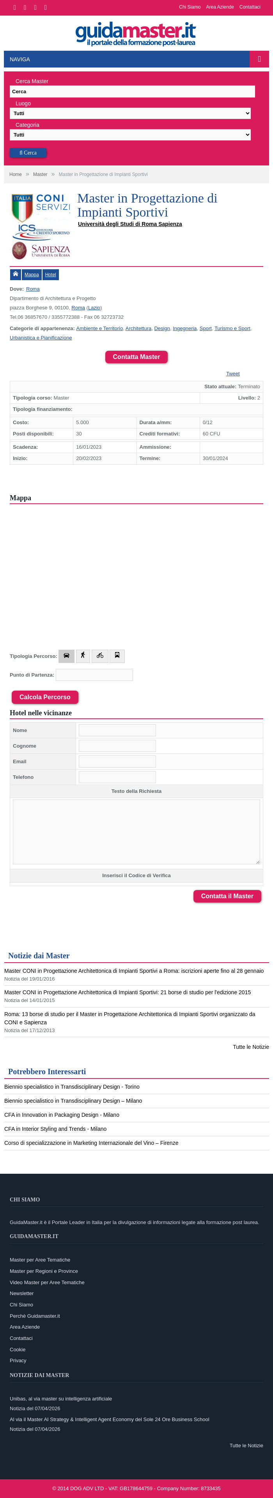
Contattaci (250, 7)
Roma (33, 289)
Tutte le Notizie (251, 1047)
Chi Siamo (189, 7)
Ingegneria (185, 328)
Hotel (50, 274)
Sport (206, 328)
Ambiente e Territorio (99, 328)
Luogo (23, 103)
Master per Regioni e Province (44, 1271)
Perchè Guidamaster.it (35, 1316)
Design (162, 328)
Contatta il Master (227, 896)
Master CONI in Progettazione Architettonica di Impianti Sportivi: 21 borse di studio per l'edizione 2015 (127, 992)
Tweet (233, 374)
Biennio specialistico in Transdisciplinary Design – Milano (73, 1101)
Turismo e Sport (232, 328)
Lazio (94, 308)
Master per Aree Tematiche (40, 1260)
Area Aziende (220, 7)
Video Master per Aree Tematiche (47, 1282)
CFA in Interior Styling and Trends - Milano (55, 1129)
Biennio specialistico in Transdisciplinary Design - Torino (72, 1087)
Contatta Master (136, 357)
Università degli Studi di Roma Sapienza (130, 224)
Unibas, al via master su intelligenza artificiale (61, 1399)
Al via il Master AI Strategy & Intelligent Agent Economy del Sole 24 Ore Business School (109, 1419)
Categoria (27, 125)
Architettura (138, 328)
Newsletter (22, 1293)
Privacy (18, 1360)
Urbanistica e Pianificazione (41, 338)
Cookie (17, 1349)
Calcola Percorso (45, 697)
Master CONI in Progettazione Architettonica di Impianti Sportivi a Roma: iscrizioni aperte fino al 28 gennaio (134, 971)
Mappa (32, 274)
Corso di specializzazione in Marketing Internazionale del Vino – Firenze (91, 1143)
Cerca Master (32, 81)
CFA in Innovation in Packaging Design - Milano (61, 1115)
